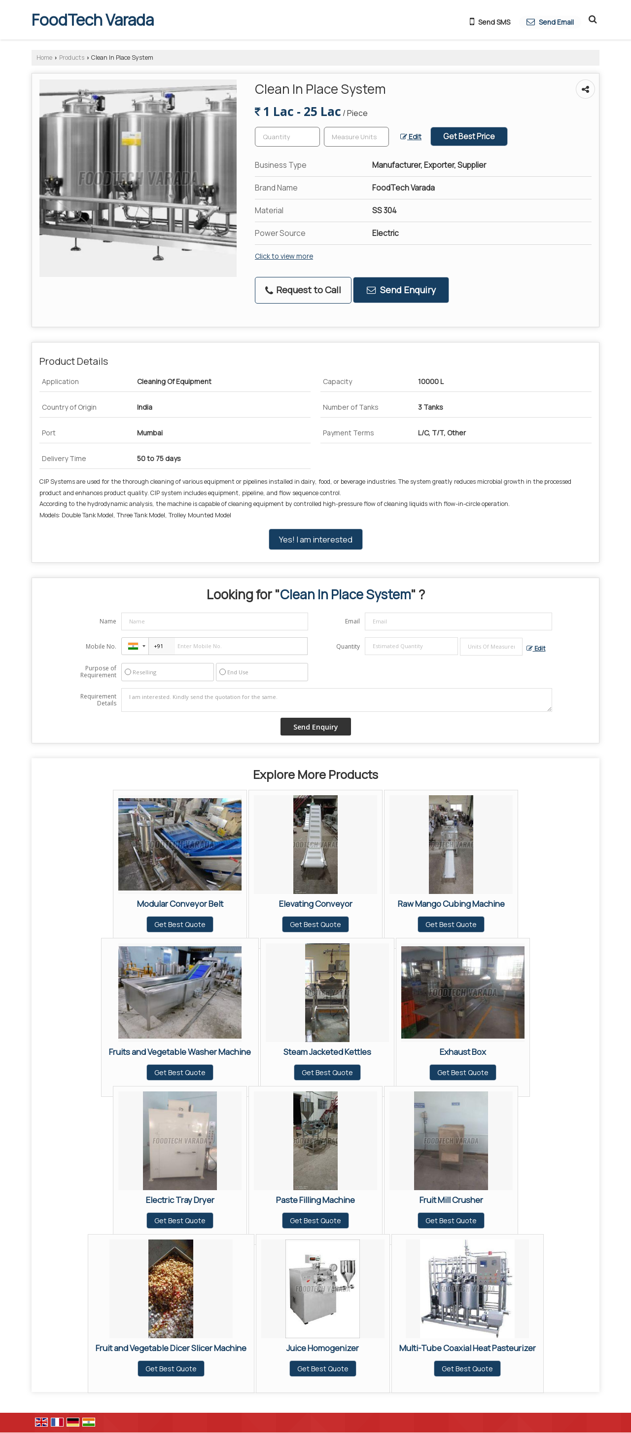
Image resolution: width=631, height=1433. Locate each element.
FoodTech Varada (93, 20)
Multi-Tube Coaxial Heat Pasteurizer (467, 1348)
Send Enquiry (401, 289)
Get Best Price (469, 136)
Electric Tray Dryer (180, 1199)
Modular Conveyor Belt (180, 903)
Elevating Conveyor (315, 903)
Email (352, 621)
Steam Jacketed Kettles (327, 1051)
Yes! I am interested (315, 539)
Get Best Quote (180, 924)
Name (108, 621)
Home (44, 57)
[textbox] (356, 137)
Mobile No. (101, 646)
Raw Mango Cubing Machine (451, 903)
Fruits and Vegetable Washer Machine (180, 1051)
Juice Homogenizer (322, 1348)
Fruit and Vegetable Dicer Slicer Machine (171, 1348)
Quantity (348, 646)
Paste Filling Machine (315, 1199)
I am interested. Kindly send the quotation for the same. (336, 700)
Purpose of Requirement (98, 672)
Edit (410, 136)
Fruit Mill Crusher (451, 1199)
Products (71, 57)
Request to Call (303, 289)
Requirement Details (98, 700)
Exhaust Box (463, 1051)
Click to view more (284, 256)
